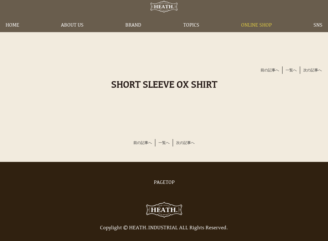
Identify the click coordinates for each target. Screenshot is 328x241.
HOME (12, 34)
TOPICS (191, 34)
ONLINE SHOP (256, 34)
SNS (317, 34)
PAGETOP (164, 182)
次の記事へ (312, 70)
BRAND (133, 34)
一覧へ (291, 70)
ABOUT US (72, 34)
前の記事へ (270, 70)
